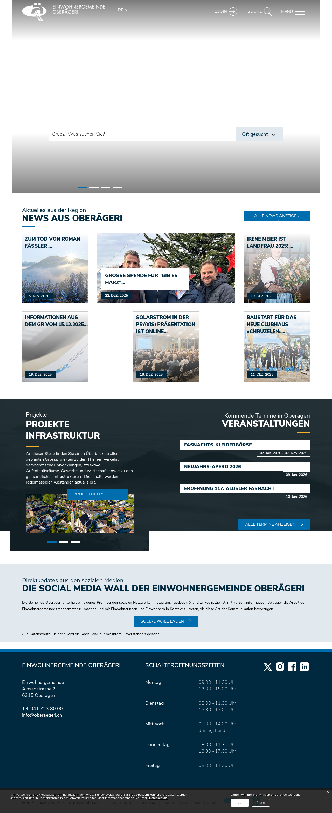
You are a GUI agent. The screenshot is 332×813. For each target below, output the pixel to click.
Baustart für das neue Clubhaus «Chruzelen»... (272, 324)
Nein (261, 802)
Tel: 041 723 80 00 (42, 708)
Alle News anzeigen (277, 216)
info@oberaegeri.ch (42, 715)
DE (120, 10)
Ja (239, 802)
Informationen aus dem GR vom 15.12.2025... (56, 321)
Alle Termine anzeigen (270, 524)
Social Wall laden (162, 621)
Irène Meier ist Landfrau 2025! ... (270, 242)
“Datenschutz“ (158, 798)
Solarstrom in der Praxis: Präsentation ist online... (165, 324)
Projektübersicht (93, 494)
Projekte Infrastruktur (63, 430)
